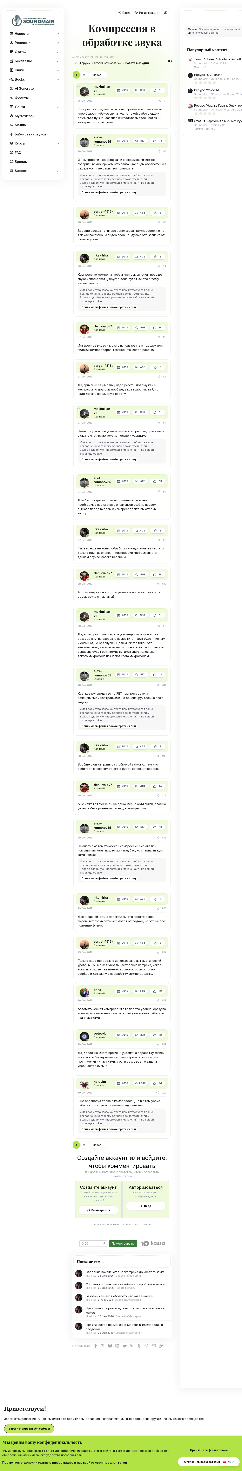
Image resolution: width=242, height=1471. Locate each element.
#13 (164, 755)
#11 (164, 625)
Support (21, 171)
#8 (164, 491)
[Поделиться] (159, 101)
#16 (164, 908)
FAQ (18, 153)
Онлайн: (193, 29)
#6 (164, 376)
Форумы (22, 97)
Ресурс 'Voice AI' (207, 106)
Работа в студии (125, 1287)
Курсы (20, 143)
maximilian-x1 (84, 57)
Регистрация (100, 1210)
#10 (164, 583)
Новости (22, 34)
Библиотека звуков (30, 134)
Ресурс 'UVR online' (208, 87)
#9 (164, 540)
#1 (165, 100)
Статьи (21, 52)
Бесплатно (23, 61)
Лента (20, 107)
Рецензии (22, 43)
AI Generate (24, 88)
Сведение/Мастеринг (129, 1275)
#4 (164, 266)
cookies (48, 1451)
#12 (164, 685)
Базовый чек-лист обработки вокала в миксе (119, 1296)
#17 (164, 952)
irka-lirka (91, 1275)
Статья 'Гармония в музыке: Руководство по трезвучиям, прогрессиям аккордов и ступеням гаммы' (213, 161)
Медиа (20, 125)
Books (20, 79)
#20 (164, 1092)
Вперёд (96, 74)
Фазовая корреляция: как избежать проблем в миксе (125, 1284)
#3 (164, 222)
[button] (58, 33)
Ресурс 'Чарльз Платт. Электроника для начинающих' (211, 129)
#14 (164, 795)
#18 (164, 1000)
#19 (164, 1044)
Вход (147, 1206)
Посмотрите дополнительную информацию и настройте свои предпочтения (64, 1462)
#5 (164, 337)
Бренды (21, 162)
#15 (164, 837)
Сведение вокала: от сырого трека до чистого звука (125, 1272)
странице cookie (91, 186)
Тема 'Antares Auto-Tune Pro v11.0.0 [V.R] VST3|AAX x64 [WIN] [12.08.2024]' (213, 67)
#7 (164, 422)
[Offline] (87, 95)
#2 (164, 151)
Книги (19, 70)
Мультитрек (25, 116)
